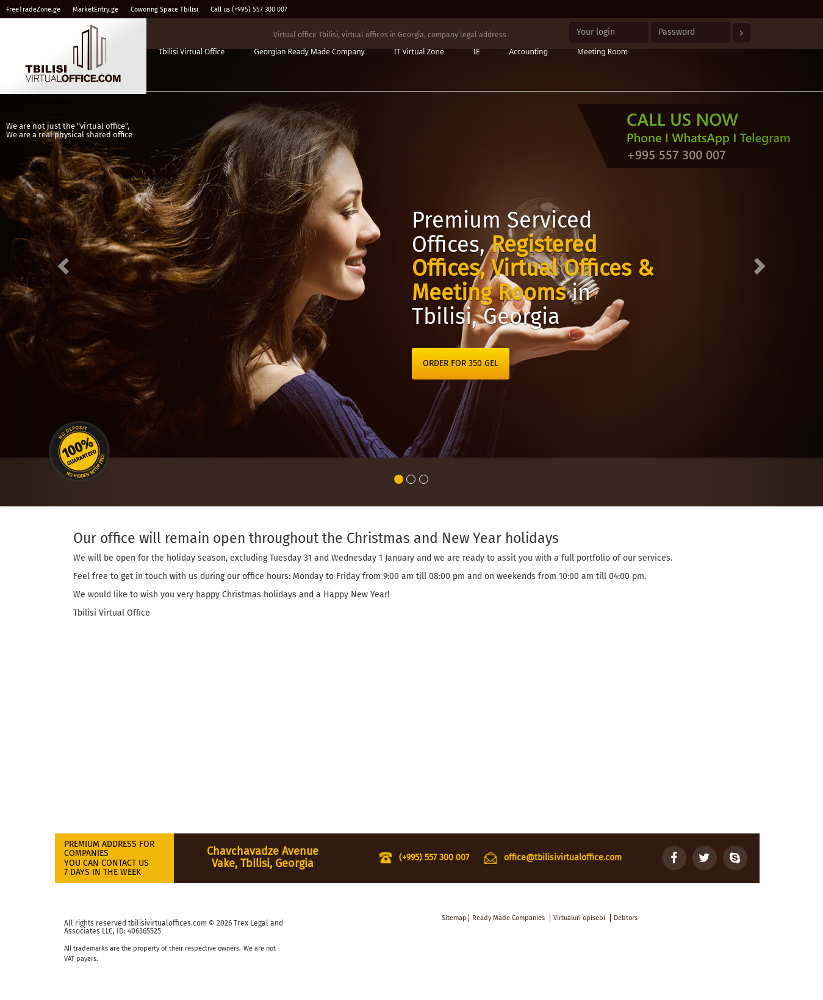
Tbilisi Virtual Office (192, 51)
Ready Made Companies (508, 918)
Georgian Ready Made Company (309, 51)
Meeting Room (602, 51)
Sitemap (454, 918)
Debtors (626, 918)
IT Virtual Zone (419, 51)
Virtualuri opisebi (579, 918)
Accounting (528, 51)
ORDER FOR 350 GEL (460, 363)
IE (476, 51)
